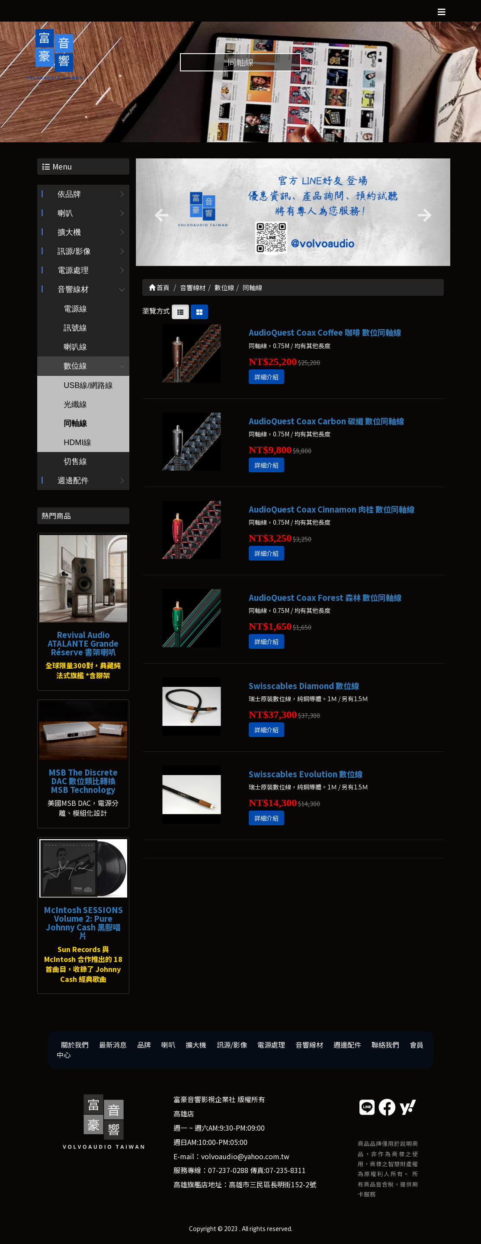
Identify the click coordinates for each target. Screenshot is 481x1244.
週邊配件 (73, 481)
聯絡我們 (385, 1045)
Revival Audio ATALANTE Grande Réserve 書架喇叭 (83, 643)
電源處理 (73, 270)
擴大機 (69, 232)
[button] (159, 212)
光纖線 (75, 405)
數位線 (75, 366)
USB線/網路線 (88, 386)
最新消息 (113, 1045)
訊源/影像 (74, 251)
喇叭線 (75, 347)
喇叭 (65, 213)
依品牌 (69, 194)
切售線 (75, 462)
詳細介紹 (266, 376)
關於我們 (75, 1045)
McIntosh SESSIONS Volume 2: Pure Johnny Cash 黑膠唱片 (83, 922)
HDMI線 (77, 443)
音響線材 (73, 289)
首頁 (159, 287)
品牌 (144, 1045)
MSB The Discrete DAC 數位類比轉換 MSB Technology (83, 780)
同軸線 (75, 424)
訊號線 (75, 328)
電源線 (75, 309)
